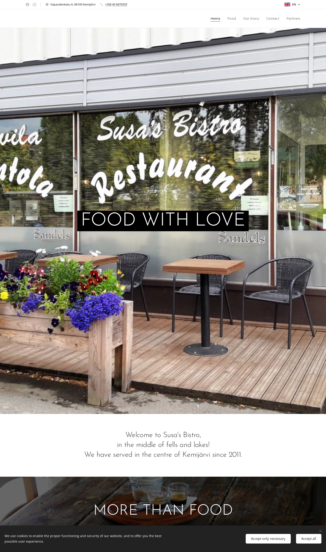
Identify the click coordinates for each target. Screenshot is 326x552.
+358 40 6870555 (116, 4)
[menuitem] (218, 18)
